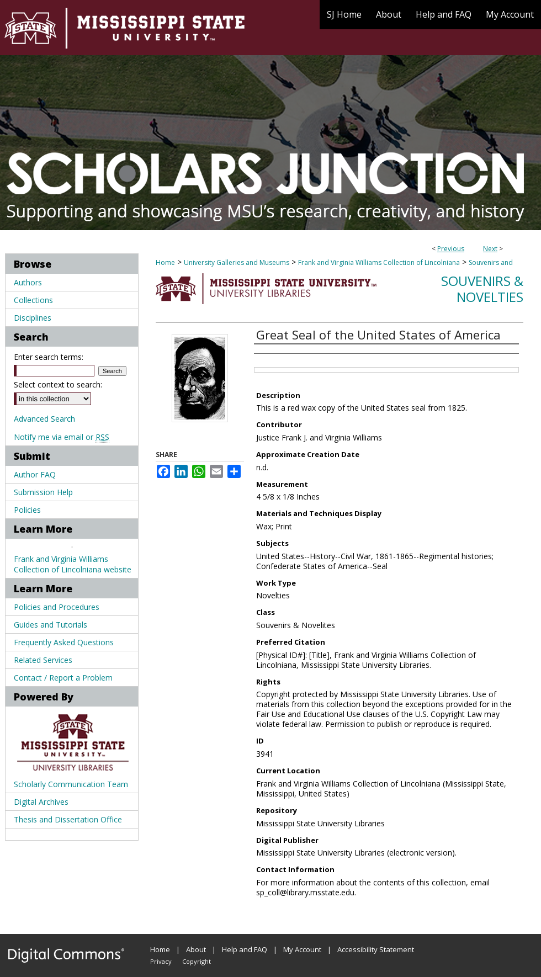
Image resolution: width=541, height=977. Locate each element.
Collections (33, 300)
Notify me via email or (61, 437)
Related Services (43, 660)
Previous (450, 248)
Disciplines (32, 317)
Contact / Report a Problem (63, 677)
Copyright (196, 961)
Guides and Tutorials (50, 624)
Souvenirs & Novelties (482, 289)
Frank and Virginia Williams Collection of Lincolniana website (72, 564)
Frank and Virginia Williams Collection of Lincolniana (379, 262)
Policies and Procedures (56, 607)
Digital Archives (41, 802)
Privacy (161, 961)
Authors (28, 282)
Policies (27, 510)
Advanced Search (44, 418)
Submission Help (43, 492)
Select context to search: (58, 384)
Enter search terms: (48, 357)
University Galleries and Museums (236, 262)
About (196, 949)
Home (165, 262)
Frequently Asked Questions (64, 642)
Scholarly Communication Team (71, 784)
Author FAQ (35, 474)
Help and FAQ (244, 949)
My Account (302, 949)
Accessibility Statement (375, 949)
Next (490, 248)
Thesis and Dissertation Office (68, 819)
